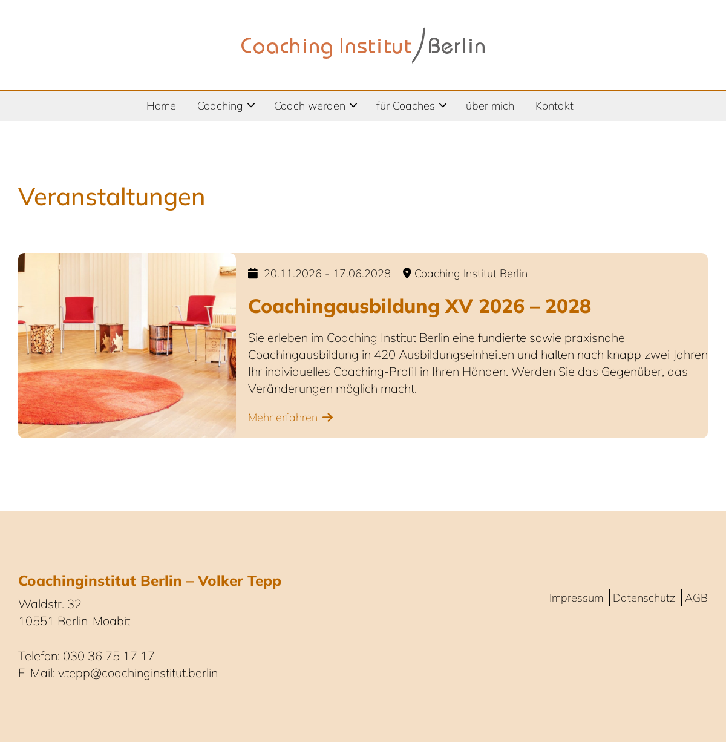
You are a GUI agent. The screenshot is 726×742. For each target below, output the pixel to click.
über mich (490, 106)
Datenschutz (644, 598)
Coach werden (309, 106)
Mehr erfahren (283, 417)
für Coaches (405, 106)
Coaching (220, 106)
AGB (696, 598)
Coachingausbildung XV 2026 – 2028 (419, 306)
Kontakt (554, 106)
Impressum (576, 598)
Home (161, 106)
